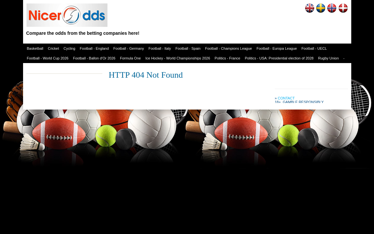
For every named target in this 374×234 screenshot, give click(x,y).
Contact (286, 98)
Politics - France (227, 58)
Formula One (130, 58)
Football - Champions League (228, 48)
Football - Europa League (276, 48)
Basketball (35, 48)
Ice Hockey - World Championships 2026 (177, 58)
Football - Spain (187, 48)
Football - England (94, 48)
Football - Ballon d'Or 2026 (94, 58)
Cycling (69, 48)
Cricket (53, 48)
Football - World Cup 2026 (48, 58)
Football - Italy (159, 48)
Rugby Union (328, 58)
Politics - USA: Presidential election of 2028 (279, 58)
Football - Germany (128, 48)
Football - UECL (314, 48)
